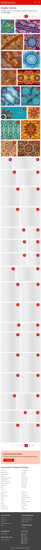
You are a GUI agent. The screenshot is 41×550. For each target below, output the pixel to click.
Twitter (23, 535)
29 (32, 16)
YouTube (24, 541)
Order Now (8, 460)
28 (29, 16)
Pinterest (24, 537)
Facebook (24, 534)
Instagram (24, 539)
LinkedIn (24, 543)
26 (23, 16)
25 (19, 16)
